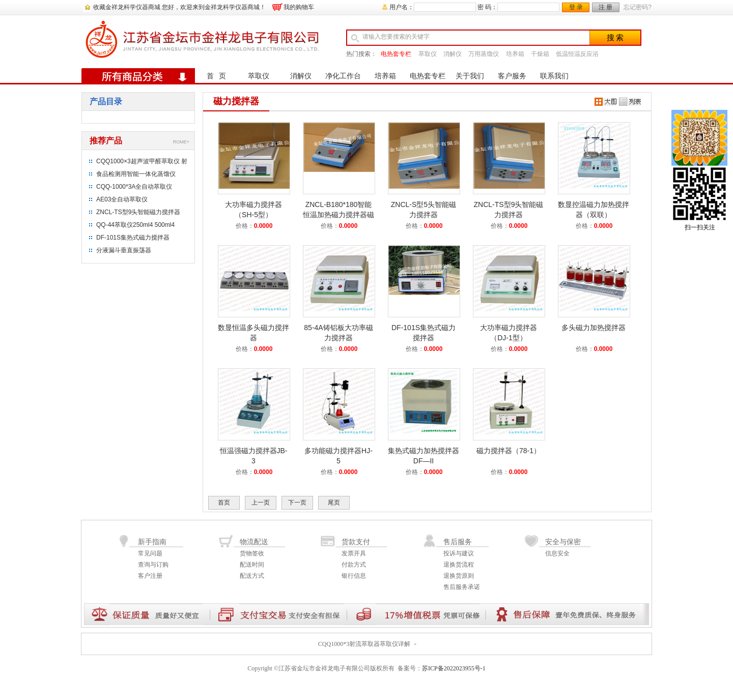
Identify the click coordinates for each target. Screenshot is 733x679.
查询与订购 (153, 564)
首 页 (217, 76)
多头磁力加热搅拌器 (593, 327)
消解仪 (452, 53)
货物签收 (252, 553)
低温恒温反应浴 (577, 53)
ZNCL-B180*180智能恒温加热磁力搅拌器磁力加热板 (338, 214)
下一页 (297, 502)
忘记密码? (638, 7)
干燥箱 (540, 53)
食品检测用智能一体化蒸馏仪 (136, 174)
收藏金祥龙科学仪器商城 (126, 7)
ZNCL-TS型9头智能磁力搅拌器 (138, 212)
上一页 (260, 502)
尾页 (334, 502)
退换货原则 (458, 575)
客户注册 (150, 575)
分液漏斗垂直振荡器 (123, 250)
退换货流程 (458, 564)
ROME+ (181, 141)
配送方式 (252, 575)
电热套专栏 (396, 53)
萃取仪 (427, 53)
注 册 (605, 7)
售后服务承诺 (461, 587)
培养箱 (515, 53)
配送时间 (252, 564)
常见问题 (150, 553)
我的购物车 (299, 7)
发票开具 (354, 553)
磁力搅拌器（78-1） (508, 451)
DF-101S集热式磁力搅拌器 (133, 237)
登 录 (576, 7)
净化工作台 (343, 76)
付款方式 (354, 564)
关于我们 (470, 76)
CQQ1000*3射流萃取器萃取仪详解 (364, 643)
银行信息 (354, 575)
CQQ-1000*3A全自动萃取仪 (134, 186)
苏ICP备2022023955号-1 (454, 668)
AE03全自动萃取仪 (122, 199)
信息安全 (557, 553)
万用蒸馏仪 (483, 53)
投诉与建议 (458, 553)
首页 (224, 502)
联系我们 (554, 76)
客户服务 (512, 76)
